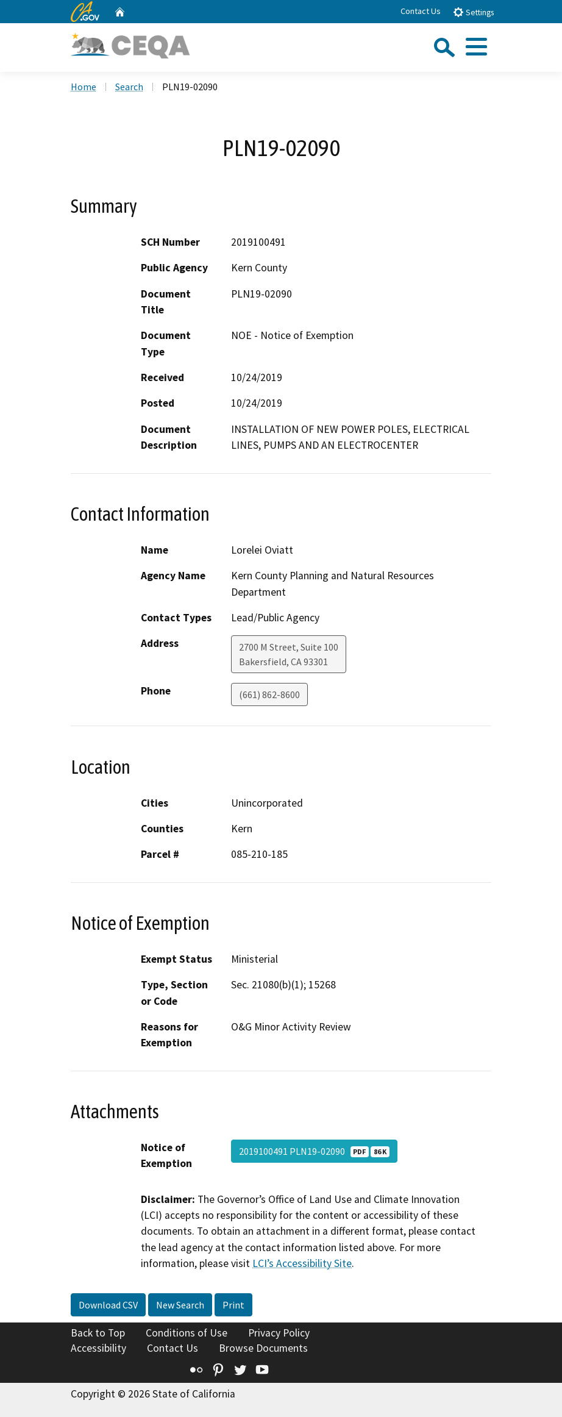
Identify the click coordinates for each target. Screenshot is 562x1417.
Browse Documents (263, 1348)
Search (129, 86)
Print (233, 1305)
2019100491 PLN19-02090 (314, 1151)
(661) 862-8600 (269, 694)
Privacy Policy (279, 1333)
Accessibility (98, 1348)
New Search (180, 1305)
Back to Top (98, 1333)
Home (83, 86)
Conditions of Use (186, 1333)
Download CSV (108, 1305)
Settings (473, 12)
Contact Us (420, 10)
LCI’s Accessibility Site (302, 1263)
